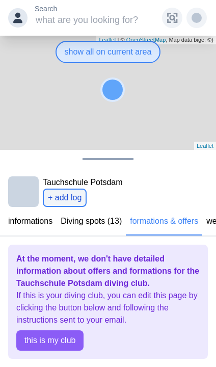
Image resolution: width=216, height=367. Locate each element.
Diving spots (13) (91, 221)
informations (30, 221)
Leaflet (205, 146)
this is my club (49, 340)
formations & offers (164, 221)
